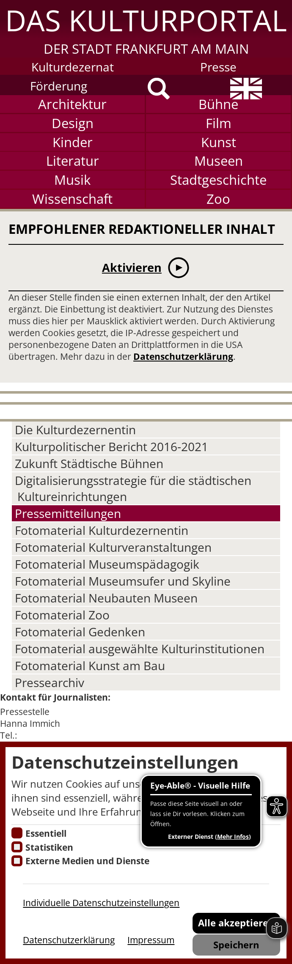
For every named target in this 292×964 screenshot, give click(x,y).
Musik (72, 180)
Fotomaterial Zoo (62, 615)
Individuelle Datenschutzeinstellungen (101, 903)
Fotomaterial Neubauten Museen (106, 598)
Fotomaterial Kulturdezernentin (101, 530)
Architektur (72, 104)
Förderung (58, 86)
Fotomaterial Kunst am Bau (90, 665)
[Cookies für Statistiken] (16, 846)
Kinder (72, 142)
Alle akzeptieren (236, 922)
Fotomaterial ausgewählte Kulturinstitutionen (139, 649)
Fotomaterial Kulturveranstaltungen (113, 547)
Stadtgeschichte (218, 180)
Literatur (72, 161)
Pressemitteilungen (68, 513)
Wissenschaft (72, 199)
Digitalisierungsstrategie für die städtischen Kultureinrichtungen (133, 488)
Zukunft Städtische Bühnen (89, 463)
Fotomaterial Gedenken (80, 632)
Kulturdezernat (72, 67)
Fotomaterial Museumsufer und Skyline (123, 581)
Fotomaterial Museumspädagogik (107, 564)
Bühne (218, 104)
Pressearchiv (49, 682)
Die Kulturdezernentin (75, 430)
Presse (218, 67)
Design (73, 123)
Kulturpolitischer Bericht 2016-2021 (111, 446)
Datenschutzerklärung (183, 356)
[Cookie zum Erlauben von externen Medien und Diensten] (16, 860)
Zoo (218, 199)
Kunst (218, 142)
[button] (146, 29)
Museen (218, 161)
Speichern (236, 944)
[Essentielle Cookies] (16, 832)
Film (218, 123)
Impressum (150, 940)
